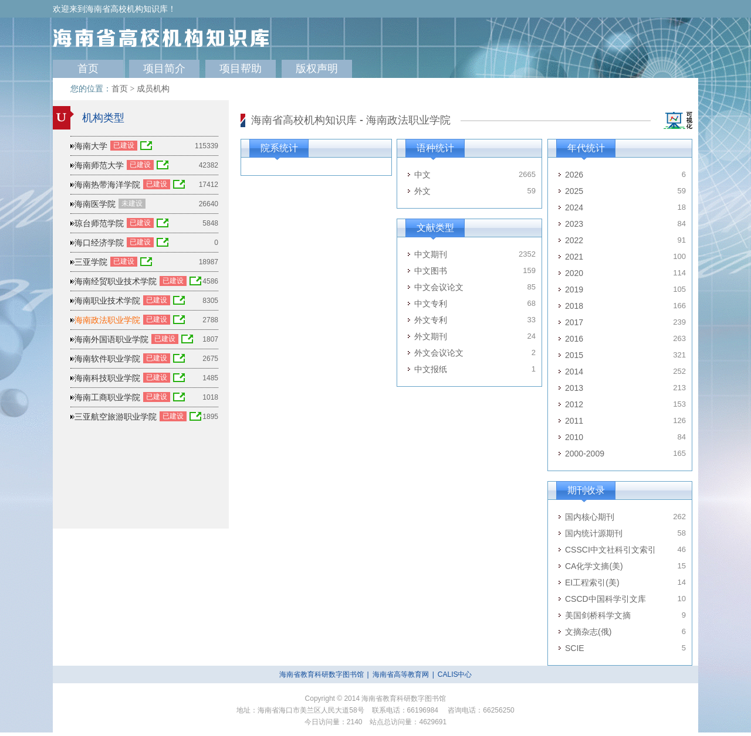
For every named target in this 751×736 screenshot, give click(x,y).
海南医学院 (95, 204)
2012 (574, 404)
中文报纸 (430, 369)
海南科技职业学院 (107, 378)
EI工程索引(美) (592, 582)
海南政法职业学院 (408, 120)
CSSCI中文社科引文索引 (610, 549)
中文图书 (430, 270)
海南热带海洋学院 (107, 184)
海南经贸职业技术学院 (116, 281)
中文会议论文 (439, 287)
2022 (574, 240)
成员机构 (153, 88)
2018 (574, 306)
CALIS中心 (455, 674)
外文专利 (430, 320)
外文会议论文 (439, 352)
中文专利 (430, 303)
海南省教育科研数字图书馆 (321, 674)
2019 (574, 289)
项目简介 (164, 68)
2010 (574, 437)
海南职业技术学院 (107, 300)
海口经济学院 (99, 242)
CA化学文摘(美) (594, 566)
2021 (574, 256)
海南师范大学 (99, 165)
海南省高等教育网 (401, 674)
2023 (574, 224)
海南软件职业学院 (107, 358)
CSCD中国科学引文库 (605, 599)
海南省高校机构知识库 (304, 120)
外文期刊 (430, 336)
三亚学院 (91, 262)
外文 (422, 191)
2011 (574, 420)
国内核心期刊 (589, 517)
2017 (574, 322)
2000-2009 (584, 453)
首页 (88, 68)
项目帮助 (240, 68)
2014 (574, 371)
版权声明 (317, 68)
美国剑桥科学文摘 (598, 615)
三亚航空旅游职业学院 (116, 416)
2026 (574, 174)
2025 (574, 191)
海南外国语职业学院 (111, 339)
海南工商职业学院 (107, 397)
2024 (574, 207)
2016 (574, 338)
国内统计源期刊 (594, 533)
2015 (574, 355)
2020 (574, 273)
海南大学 (91, 146)
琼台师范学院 (99, 223)
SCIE (574, 648)
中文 (422, 174)
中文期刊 (430, 254)
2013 (574, 388)
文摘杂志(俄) (588, 631)
